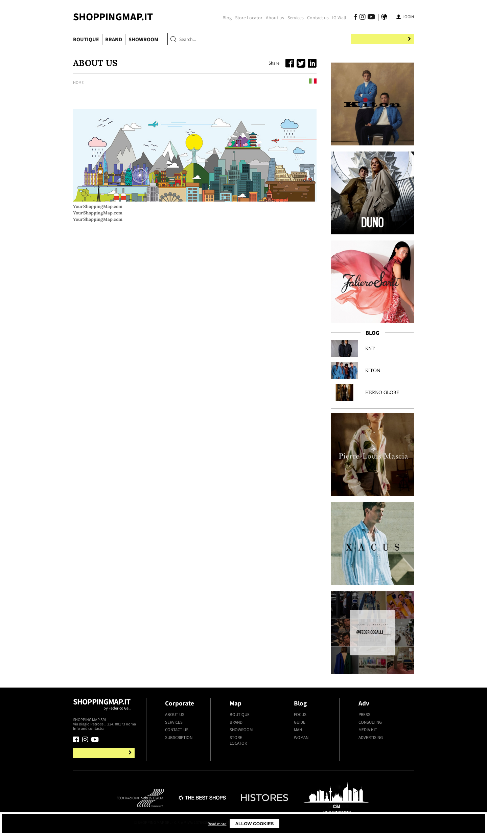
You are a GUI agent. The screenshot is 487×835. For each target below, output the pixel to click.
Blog (223, 18)
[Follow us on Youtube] (366, 18)
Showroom (143, 39)
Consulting (370, 722)
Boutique (86, 39)
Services (292, 18)
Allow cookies (311, 823)
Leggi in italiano (296, 82)
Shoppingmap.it (104, 706)
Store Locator (245, 18)
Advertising (370, 737)
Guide (299, 722)
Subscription (178, 737)
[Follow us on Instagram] (359, 18)
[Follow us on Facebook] (352, 18)
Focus (300, 714)
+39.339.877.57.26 (120, 728)
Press (364, 714)
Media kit (367, 730)
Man (298, 730)
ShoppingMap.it (113, 16)
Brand (113, 39)
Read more (272, 823)
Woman (301, 737)
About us (271, 18)
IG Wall (336, 18)
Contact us (314, 18)
